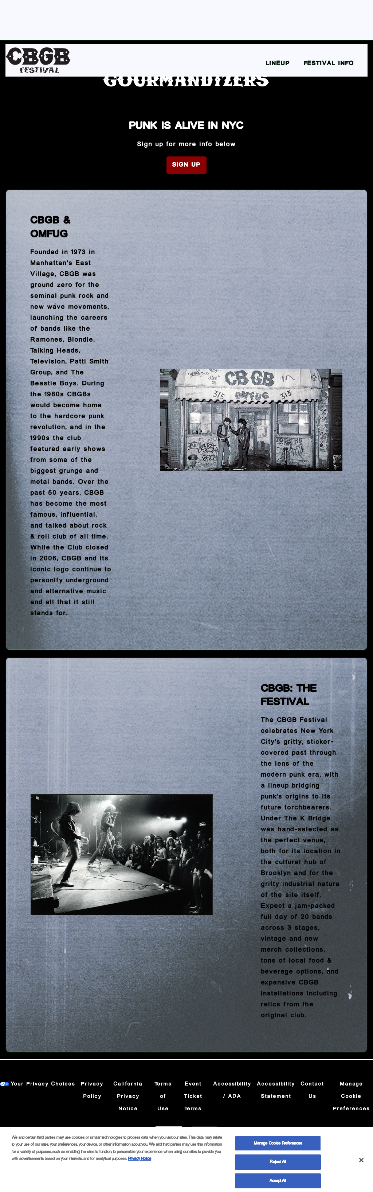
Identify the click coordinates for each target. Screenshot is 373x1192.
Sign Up (186, 165)
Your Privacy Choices (43, 1084)
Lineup (278, 63)
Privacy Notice (139, 1162)
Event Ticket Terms (193, 1096)
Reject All (278, 1166)
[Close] (361, 1164)
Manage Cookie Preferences (351, 1096)
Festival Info (329, 63)
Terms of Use (163, 1096)
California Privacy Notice (128, 1096)
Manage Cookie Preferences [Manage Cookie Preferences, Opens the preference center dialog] (278, 1147)
